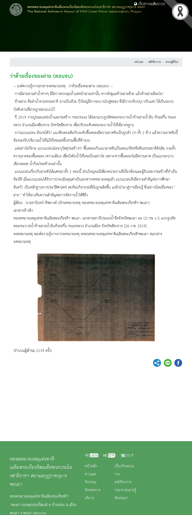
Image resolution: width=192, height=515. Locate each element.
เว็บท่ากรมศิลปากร (149, 4)
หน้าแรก (139, 62)
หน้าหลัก (91, 466)
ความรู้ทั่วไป (172, 62)
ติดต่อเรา (121, 498)
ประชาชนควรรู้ (125, 490)
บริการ (89, 498)
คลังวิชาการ (154, 62)
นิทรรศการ (92, 490)
